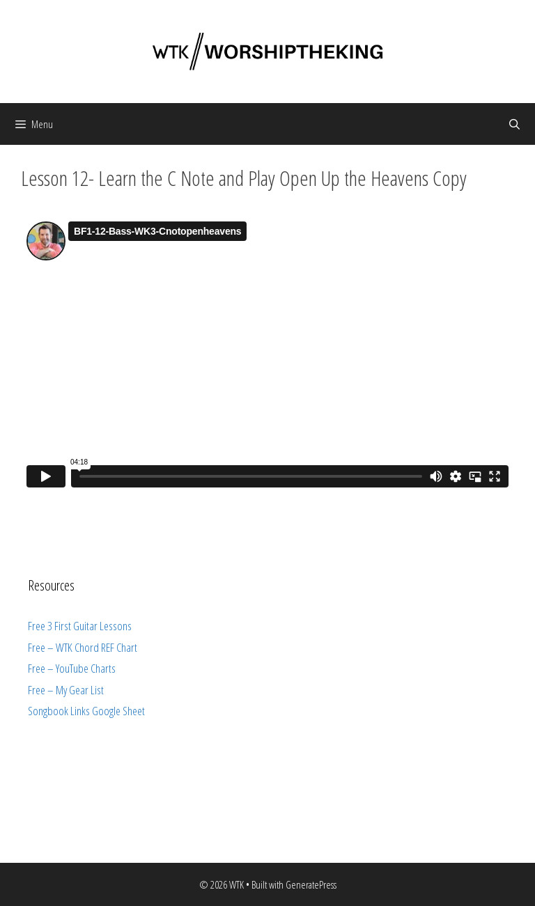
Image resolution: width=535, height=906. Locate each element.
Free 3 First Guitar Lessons (80, 626)
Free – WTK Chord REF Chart (82, 647)
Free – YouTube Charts (72, 668)
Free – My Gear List (66, 690)
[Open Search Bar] (514, 124)
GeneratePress (311, 884)
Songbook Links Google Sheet (86, 711)
